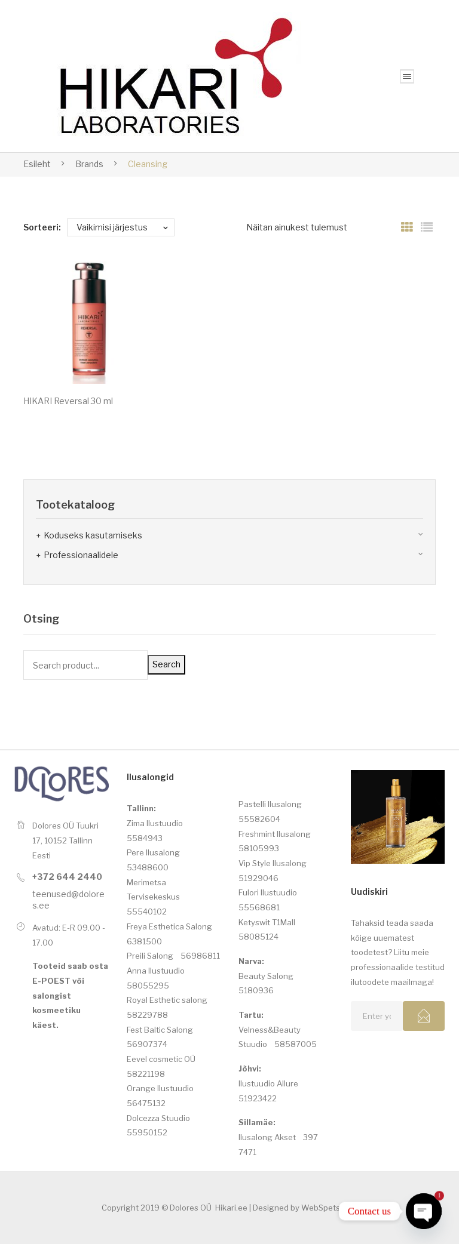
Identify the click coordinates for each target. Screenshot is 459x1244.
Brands (89, 164)
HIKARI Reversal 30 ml (68, 401)
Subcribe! (424, 1016)
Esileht (37, 164)
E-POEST (51, 981)
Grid (407, 227)
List (427, 227)
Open (407, 76)
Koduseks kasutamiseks (93, 535)
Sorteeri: (42, 227)
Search (166, 664)
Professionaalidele (81, 555)
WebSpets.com (329, 1207)
